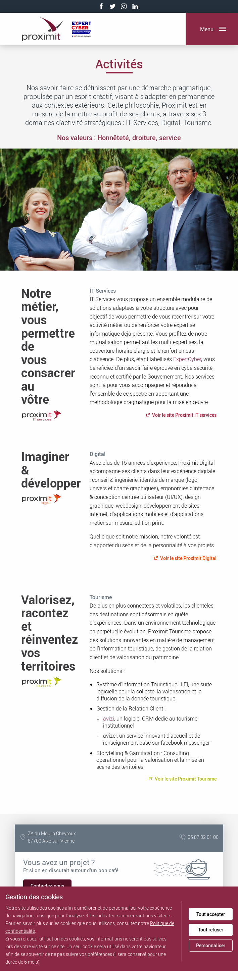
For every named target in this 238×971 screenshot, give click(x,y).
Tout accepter (210, 914)
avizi (108, 718)
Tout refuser (210, 929)
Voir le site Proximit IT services (181, 415)
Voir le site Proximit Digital (185, 558)
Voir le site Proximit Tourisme (182, 779)
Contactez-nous (47, 885)
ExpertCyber (187, 359)
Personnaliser (210, 945)
